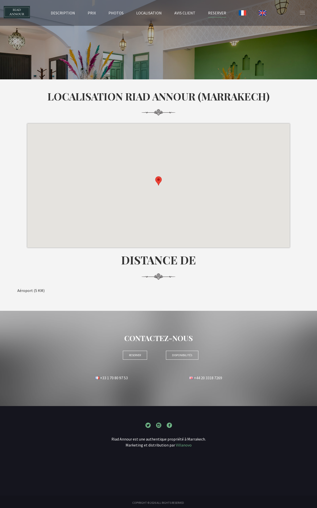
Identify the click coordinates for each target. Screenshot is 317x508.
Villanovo (184, 445)
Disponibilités (182, 355)
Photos (116, 12)
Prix (92, 12)
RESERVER (217, 12)
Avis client (184, 12)
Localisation (149, 12)
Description (63, 12)
